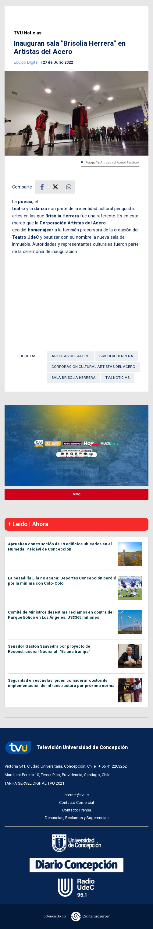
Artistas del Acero (71, 356)
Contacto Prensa (76, 810)
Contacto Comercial (76, 802)
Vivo (76, 494)
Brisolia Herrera (116, 356)
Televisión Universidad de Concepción (66, 747)
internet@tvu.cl (77, 795)
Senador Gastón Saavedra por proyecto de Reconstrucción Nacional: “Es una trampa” (49, 649)
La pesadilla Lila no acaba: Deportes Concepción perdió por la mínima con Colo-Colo (62, 581)
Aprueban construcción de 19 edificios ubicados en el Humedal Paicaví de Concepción (60, 546)
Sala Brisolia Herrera (74, 377)
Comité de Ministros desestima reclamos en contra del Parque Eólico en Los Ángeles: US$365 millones (61, 615)
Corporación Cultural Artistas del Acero (93, 366)
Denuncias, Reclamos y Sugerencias (77, 817)
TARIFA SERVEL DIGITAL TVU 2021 (34, 783)
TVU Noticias (27, 33)
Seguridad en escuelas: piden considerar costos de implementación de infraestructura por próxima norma (61, 683)
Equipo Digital (26, 62)
